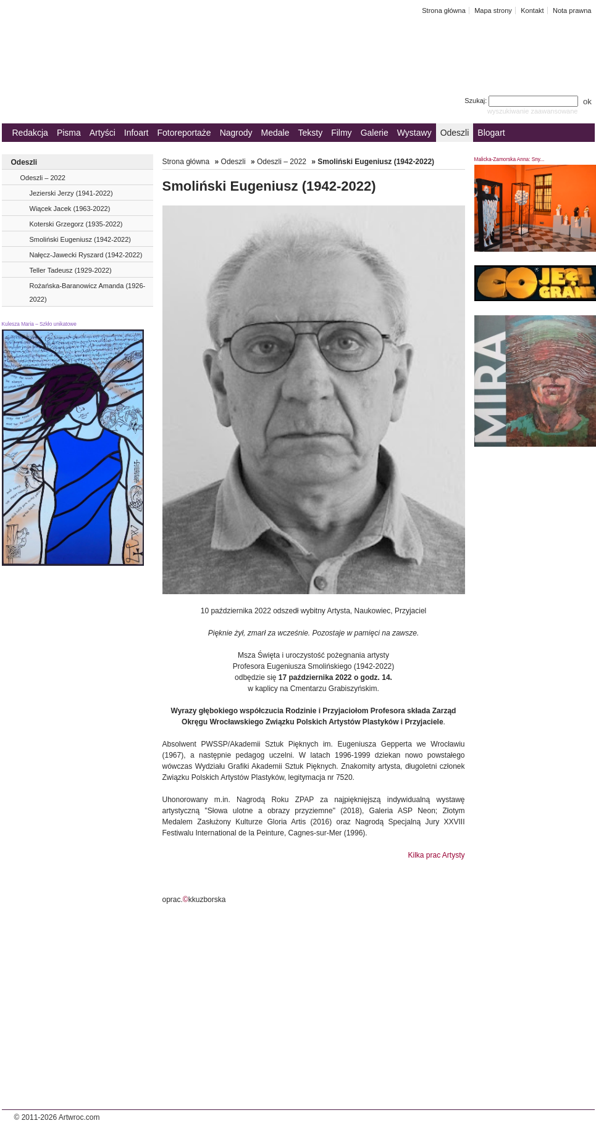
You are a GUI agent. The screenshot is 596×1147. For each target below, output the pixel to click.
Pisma (69, 133)
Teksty (310, 133)
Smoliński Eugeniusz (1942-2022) (80, 239)
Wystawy (414, 133)
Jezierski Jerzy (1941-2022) (71, 193)
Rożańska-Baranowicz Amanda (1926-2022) (88, 292)
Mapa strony (493, 10)
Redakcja (30, 133)
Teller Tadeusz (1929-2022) (71, 270)
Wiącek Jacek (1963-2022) (70, 208)
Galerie (374, 133)
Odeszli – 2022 (42, 177)
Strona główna (444, 10)
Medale (275, 133)
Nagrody (236, 133)
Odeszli (454, 133)
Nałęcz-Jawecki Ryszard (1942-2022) (86, 255)
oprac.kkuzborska (194, 899)
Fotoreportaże (184, 133)
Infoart (136, 133)
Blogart (491, 133)
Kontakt (532, 10)
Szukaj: (522, 100)
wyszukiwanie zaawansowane (532, 111)
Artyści (102, 133)
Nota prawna (572, 10)
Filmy (341, 133)
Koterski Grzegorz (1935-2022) (76, 224)
